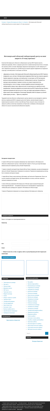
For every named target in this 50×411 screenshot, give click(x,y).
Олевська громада (32, 302)
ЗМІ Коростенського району (34, 329)
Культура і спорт (8, 307)
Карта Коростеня (8, 305)
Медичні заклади (8, 293)
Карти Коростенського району (35, 325)
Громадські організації (9, 312)
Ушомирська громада (33, 306)
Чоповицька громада (33, 308)
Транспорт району (32, 321)
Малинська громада (33, 297)
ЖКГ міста (6, 290)
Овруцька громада (32, 301)
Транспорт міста (8, 292)
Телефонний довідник (9, 301)
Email (3, 248)
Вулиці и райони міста (9, 309)
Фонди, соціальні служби (10, 297)
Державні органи (8, 288)
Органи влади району (33, 284)
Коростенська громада (33, 295)
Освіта (5, 295)
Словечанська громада (33, 304)
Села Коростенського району (35, 327)
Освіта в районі (31, 316)
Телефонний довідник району (35, 310)
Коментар (4, 222)
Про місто (6, 284)
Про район (30, 282)
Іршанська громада (32, 291)
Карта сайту (19, 409)
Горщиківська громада (33, 289)
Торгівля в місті (7, 299)
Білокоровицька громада (34, 285)
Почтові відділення (8, 303)
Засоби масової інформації (10, 310)
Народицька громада (33, 299)
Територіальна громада (9, 282)
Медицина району (32, 314)
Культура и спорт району (34, 318)
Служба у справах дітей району (35, 319)
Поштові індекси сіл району (34, 323)
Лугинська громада (32, 293)
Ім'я (3, 243)
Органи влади (7, 286)
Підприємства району (33, 312)
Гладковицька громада (33, 287)
